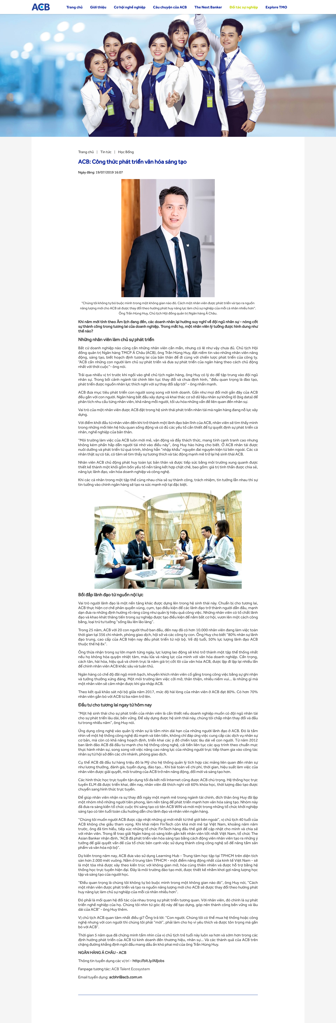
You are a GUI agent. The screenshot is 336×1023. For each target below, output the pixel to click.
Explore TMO (276, 7)
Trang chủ (74, 7)
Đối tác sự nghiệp (244, 7)
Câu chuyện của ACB (170, 7)
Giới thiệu (98, 7)
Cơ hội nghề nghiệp (129, 7)
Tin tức (105, 152)
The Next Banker (208, 7)
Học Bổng (126, 152)
